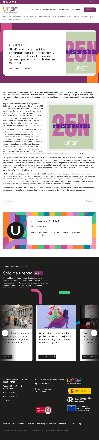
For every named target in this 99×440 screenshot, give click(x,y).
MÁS (37, 273)
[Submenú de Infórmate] (81, 9)
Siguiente (90, 201)
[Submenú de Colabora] (94, 9)
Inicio (5, 17)
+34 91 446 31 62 (9, 392)
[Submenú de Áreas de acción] (55, 9)
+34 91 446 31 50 (10, 396)
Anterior (8, 201)
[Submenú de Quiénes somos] (40, 9)
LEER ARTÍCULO (31, 357)
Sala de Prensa (15, 17)
